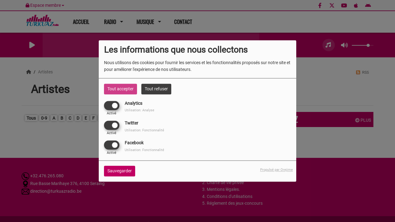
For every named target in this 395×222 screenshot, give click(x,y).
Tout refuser (156, 88)
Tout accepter (120, 88)
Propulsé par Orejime (276, 170)
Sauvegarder (119, 171)
